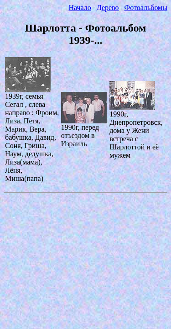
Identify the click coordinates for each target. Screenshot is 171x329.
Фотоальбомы (145, 7)
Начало (79, 7)
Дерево (108, 7)
